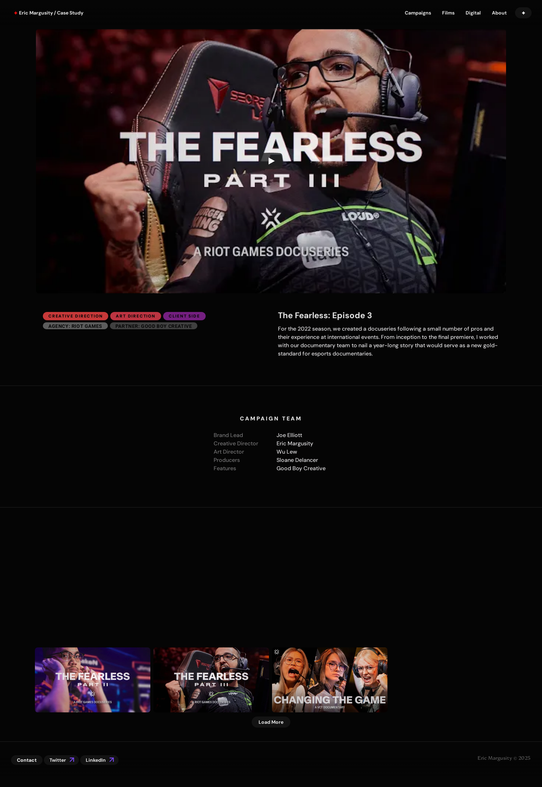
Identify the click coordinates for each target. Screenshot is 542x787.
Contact (27, 760)
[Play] (271, 161)
